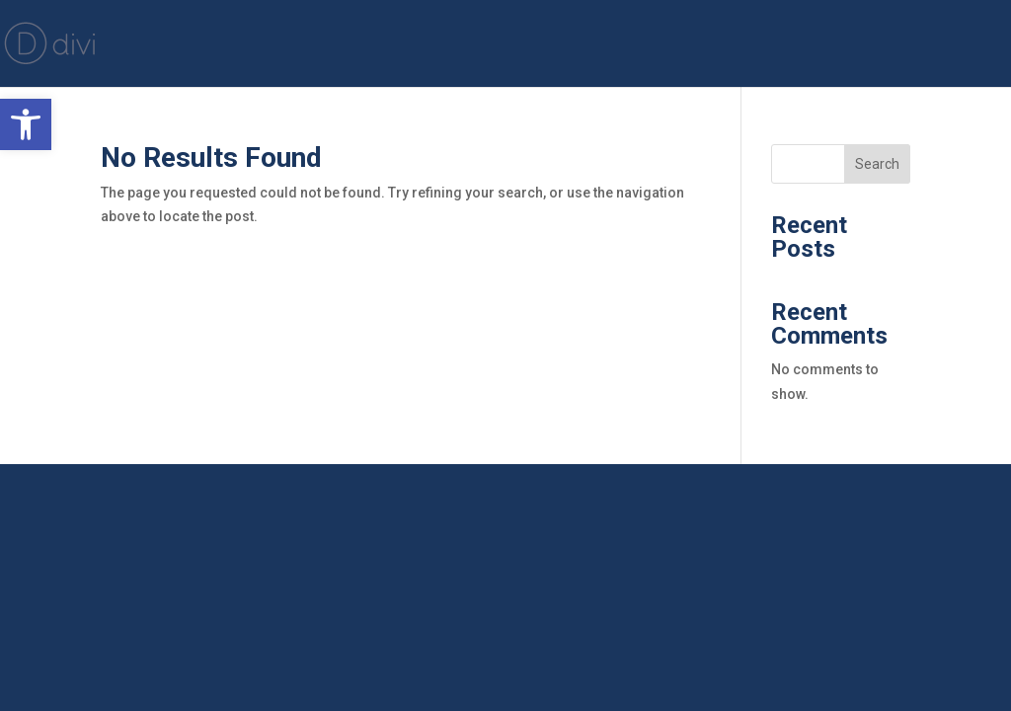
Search (877, 164)
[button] (25, 124)
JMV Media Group (914, 45)
